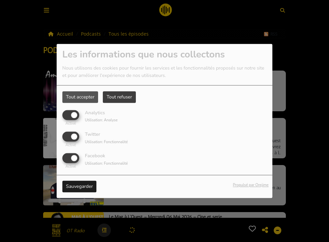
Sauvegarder (79, 187)
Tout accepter (80, 97)
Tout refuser (119, 97)
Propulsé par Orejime (251, 185)
